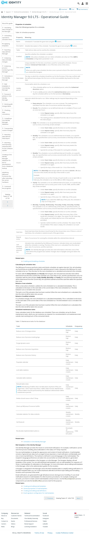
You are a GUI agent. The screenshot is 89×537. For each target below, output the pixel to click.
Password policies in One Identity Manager (7, 97)
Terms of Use (39, 533)
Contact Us (4, 521)
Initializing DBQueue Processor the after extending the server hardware (7, 177)
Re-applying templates (6, 45)
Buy (2, 518)
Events (13, 521)
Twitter (45, 521)
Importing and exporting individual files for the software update (7, 146)
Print (72, 9)
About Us (4, 516)
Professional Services (30, 521)
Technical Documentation (21, 12)
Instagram (46, 518)
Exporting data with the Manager (6, 52)
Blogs (12, 527)
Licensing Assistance (30, 527)
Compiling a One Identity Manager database (7, 121)
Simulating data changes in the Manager (7, 29)
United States (80, 515)
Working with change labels (7, 105)
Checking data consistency (6, 112)
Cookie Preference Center (64, 533)
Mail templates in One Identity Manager (6, 87)
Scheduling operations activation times (7, 37)
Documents (14, 518)
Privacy (50, 533)
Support (8, 12)
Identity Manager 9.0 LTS (39, 12)
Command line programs (6, 187)
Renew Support (29, 524)
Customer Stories (16, 516)
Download (64, 9)
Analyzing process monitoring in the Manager (7, 69)
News (3, 527)
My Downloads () (83, 9)
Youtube (45, 527)
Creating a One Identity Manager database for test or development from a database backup (7, 161)
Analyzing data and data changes (6, 60)
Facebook (46, 516)
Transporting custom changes (7, 129)
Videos (13, 524)
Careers (3, 524)
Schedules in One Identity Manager (7, 78)
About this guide (7, 23)
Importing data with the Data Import (6, 136)
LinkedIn (45, 524)
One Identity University (31, 518)
